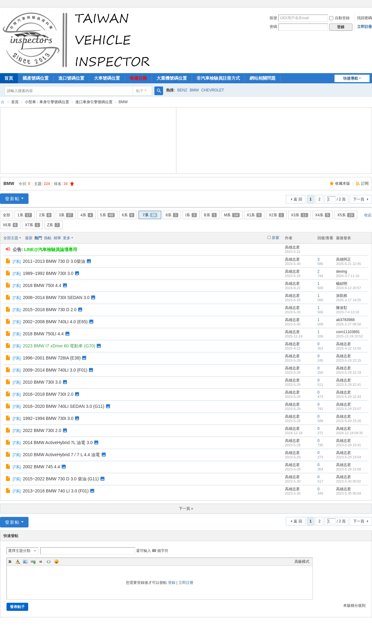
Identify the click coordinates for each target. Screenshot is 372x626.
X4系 (322, 215)
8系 (172, 215)
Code (49, 561)
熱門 (38, 238)
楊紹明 (341, 283)
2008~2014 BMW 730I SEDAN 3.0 (56, 297)
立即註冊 (364, 26)
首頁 (15, 102)
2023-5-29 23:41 (348, 445)
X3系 (299, 215)
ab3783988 (345, 320)
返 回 (298, 199)
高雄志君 (292, 247)
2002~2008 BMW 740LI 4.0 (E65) (55, 321)
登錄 (171, 582)
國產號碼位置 (36, 78)
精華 (57, 238)
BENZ (182, 90)
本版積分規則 (354, 605)
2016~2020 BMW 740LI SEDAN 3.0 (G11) (63, 406)
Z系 (53, 225)
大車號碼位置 (107, 78)
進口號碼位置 (71, 78)
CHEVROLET (212, 90)
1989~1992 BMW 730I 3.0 (48, 273)
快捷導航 (350, 78)
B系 (210, 215)
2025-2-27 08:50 (348, 324)
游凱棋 (341, 295)
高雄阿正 (343, 259)
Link (33, 561)
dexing (341, 271)
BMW (194, 90)
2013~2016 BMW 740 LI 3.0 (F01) (56, 490)
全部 (6, 215)
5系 (107, 215)
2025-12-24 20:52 (349, 336)
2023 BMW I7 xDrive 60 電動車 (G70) (59, 345)
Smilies (56, 561)
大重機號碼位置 (172, 78)
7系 (150, 215)
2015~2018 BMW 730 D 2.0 (50, 309)
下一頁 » (186, 508)
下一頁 (358, 199)
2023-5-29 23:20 (348, 421)
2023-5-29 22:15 (348, 360)
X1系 (254, 215)
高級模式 (301, 561)
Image (25, 561)
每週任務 (138, 78)
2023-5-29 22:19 (348, 372)
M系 (231, 215)
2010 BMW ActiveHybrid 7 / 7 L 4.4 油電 (61, 454)
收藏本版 (343, 183)
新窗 (275, 238)
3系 (66, 215)
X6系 (10, 225)
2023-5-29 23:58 (348, 469)
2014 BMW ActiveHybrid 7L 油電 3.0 (58, 442)
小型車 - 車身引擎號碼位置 (47, 102)
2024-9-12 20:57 (348, 288)
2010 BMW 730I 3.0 (42, 382)
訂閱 (365, 183)
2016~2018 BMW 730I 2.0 (48, 394)
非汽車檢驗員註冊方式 (218, 78)
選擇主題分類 (19, 551)
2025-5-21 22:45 (348, 264)
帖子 (140, 91)
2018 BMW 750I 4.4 (42, 285)
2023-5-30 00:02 (348, 481)
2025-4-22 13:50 (348, 348)
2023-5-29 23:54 (348, 457)
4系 (86, 215)
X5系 (345, 215)
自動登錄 (339, 18)
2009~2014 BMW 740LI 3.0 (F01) (55, 370)
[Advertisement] (88, 140)
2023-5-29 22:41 (348, 384)
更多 (66, 238)
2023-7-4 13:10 (347, 312)
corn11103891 (348, 332)
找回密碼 (364, 18)
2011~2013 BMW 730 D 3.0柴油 (54, 261)
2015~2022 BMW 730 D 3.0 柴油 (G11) (61, 478)
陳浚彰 (341, 308)
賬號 (273, 18)
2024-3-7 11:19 (347, 276)
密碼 (273, 26)
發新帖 (12, 198)
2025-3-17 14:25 (348, 300)
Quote (41, 561)
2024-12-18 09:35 (349, 433)
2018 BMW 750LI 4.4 (43, 333)
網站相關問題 (263, 78)
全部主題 (10, 238)
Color (18, 561)
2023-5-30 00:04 (348, 493)
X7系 (32, 225)
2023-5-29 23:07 (348, 409)
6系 (128, 215)
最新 (29, 238)
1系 (24, 215)
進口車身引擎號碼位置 (94, 102)
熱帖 (47, 238)
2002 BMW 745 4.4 (41, 466)
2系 (45, 215)
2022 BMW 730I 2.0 (42, 430)
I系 (191, 215)
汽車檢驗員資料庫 (2, 102)
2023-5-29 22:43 (348, 397)
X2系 (276, 215)
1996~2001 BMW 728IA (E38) (52, 357)
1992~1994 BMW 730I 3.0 (48, 418)
